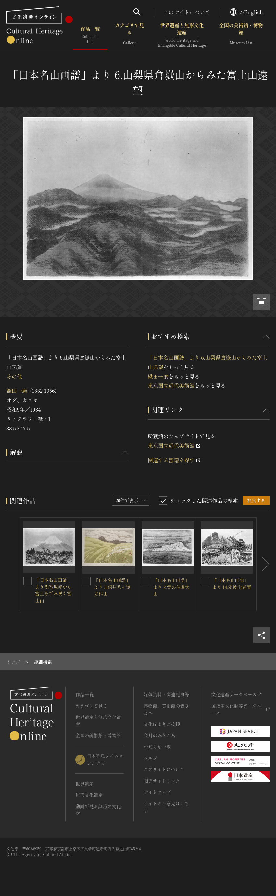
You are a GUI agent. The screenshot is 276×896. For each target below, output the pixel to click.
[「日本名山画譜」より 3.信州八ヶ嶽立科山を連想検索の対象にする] (86, 581)
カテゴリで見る (129, 35)
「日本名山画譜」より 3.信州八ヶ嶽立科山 (112, 587)
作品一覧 (90, 35)
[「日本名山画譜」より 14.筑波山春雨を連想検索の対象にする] (205, 581)
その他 (14, 376)
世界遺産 (84, 783)
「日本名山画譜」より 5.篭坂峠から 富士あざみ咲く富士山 (55, 590)
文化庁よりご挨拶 (162, 724)
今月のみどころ (159, 735)
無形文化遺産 (89, 795)
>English (246, 12)
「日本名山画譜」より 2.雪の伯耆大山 (171, 587)
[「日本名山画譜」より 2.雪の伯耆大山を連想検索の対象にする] (146, 581)
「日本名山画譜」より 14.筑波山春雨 (231, 583)
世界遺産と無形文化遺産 (182, 35)
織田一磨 (16, 390)
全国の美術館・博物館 (241, 35)
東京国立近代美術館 (171, 385)
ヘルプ (150, 758)
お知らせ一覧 (157, 746)
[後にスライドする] (263, 564)
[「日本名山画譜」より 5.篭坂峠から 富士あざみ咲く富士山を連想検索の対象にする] (27, 581)
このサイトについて (187, 12)
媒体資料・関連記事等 (166, 694)
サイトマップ (157, 792)
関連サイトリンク (162, 781)
